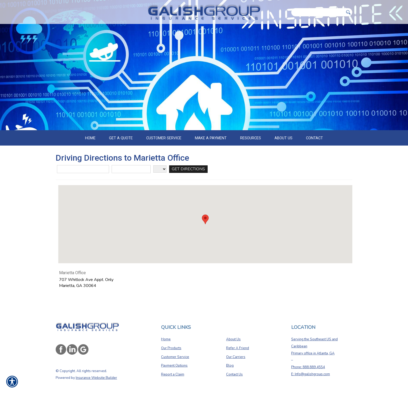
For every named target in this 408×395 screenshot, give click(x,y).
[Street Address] (83, 170)
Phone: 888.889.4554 (308, 361)
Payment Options (174, 360)
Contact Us (234, 368)
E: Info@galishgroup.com (310, 368)
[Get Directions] (188, 169)
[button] (205, 220)
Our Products (171, 342)
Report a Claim (172, 368)
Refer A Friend (237, 342)
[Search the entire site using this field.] (317, 12)
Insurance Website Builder (96, 372)
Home (166, 333)
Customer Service (175, 351)
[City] (131, 170)
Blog (230, 360)
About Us (233, 333)
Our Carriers (235, 351)
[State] (160, 169)
